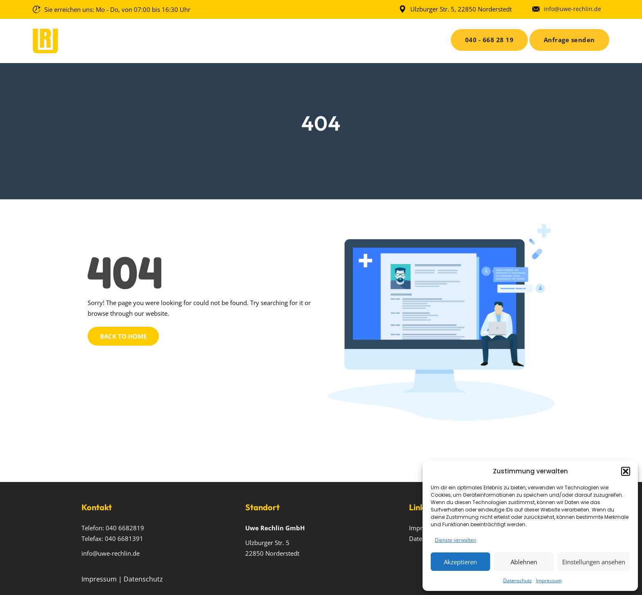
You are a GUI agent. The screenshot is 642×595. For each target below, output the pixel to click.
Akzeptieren (460, 562)
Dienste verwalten (455, 539)
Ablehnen (524, 562)
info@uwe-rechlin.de (572, 9)
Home (201, 38)
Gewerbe (278, 38)
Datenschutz (517, 580)
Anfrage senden (569, 40)
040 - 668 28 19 (489, 40)
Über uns (236, 38)
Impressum (549, 580)
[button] (626, 471)
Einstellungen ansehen (593, 562)
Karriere (364, 38)
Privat (321, 38)
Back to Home (123, 336)
